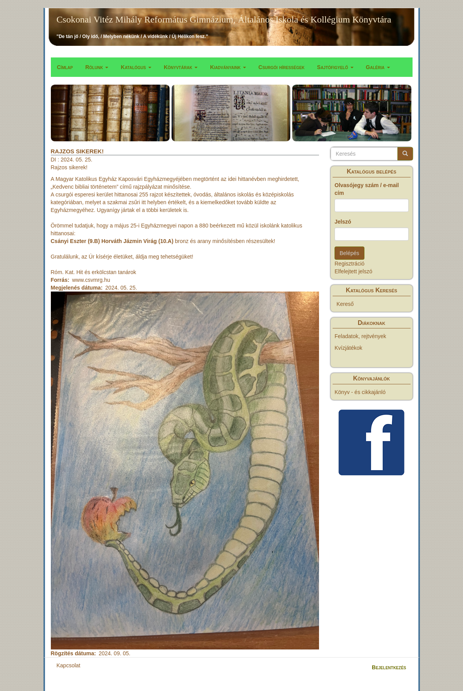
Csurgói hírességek (281, 67)
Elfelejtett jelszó (353, 271)
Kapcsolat (68, 665)
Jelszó (343, 222)
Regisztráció (349, 263)
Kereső (345, 304)
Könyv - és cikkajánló (360, 392)
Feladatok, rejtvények (360, 336)
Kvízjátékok (348, 348)
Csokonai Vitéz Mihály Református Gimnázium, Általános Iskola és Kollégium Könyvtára (224, 19)
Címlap (65, 67)
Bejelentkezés (389, 667)
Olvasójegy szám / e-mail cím (367, 189)
